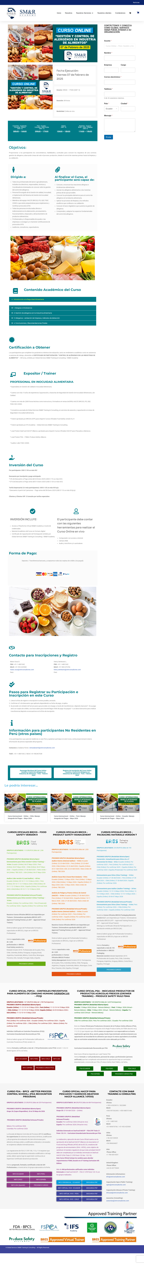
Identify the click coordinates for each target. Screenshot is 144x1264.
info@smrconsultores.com (115, 1187)
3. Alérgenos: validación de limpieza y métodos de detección (37, 318)
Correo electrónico (112, 77)
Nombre (108, 53)
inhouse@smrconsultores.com (117, 1203)
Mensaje (108, 116)
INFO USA (56, 1069)
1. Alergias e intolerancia (23, 308)
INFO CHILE (46, 1069)
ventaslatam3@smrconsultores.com (42, 749)
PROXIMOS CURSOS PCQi (45, 1078)
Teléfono (108, 89)
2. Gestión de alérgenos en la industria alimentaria (33, 313)
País (106, 104)
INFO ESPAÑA (27, 1078)
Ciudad (124, 104)
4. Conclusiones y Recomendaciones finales (30, 323)
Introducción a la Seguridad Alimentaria (29, 300)
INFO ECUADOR (21, 1069)
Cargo (123, 65)
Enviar (108, 137)
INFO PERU (34, 1069)
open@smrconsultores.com (116, 1195)
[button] (52, 299)
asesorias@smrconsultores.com (117, 1211)
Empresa (108, 65)
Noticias (136, 2)
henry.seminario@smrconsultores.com (67, 670)
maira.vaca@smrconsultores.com (22, 670)
